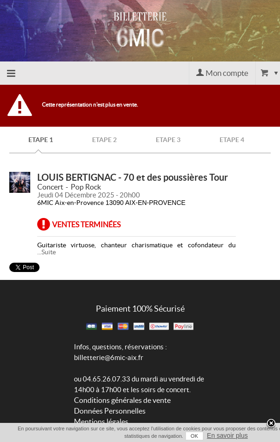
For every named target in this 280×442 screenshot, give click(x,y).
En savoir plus (227, 435)
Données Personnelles (110, 411)
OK (194, 436)
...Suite (46, 252)
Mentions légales (101, 421)
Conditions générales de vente (122, 400)
